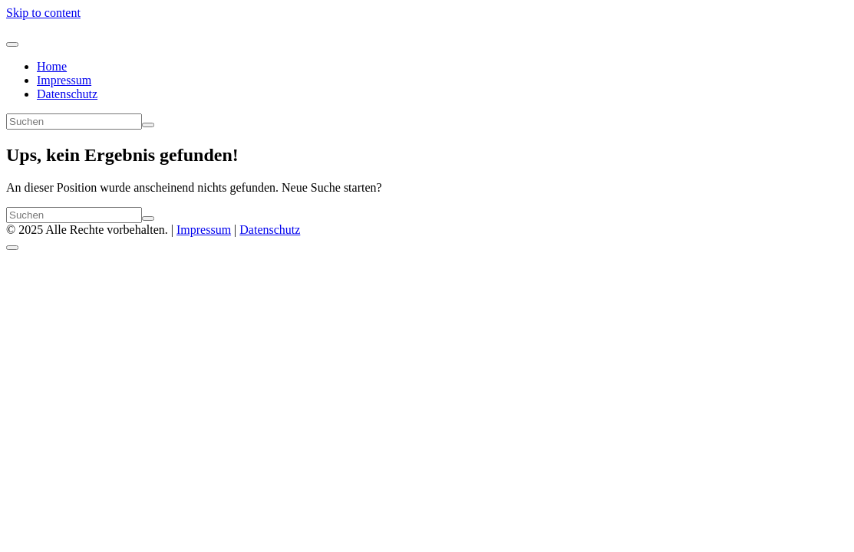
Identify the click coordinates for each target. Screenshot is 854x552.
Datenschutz (67, 93)
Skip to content (43, 12)
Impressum (64, 80)
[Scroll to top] (12, 247)
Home (52, 66)
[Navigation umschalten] (12, 44)
